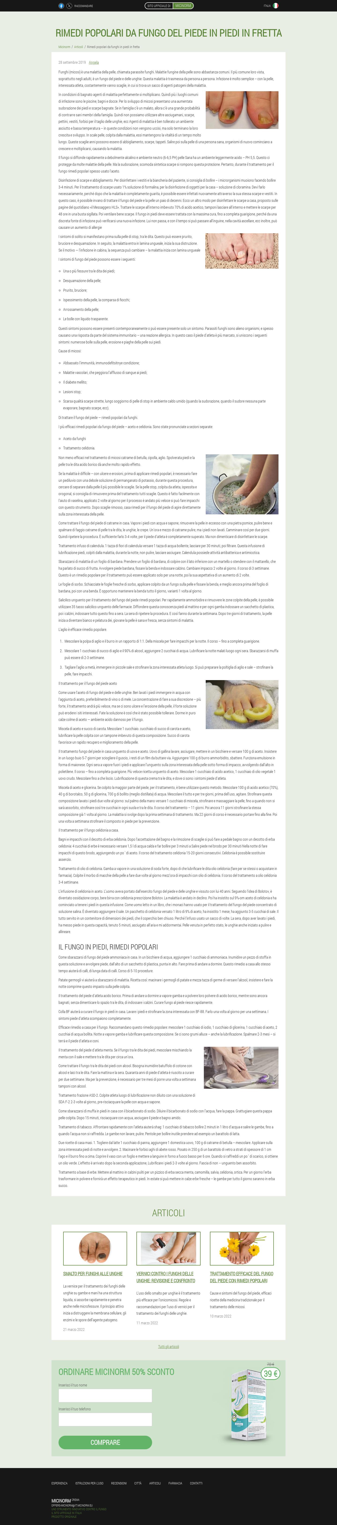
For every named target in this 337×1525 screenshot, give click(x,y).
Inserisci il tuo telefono (75, 1409)
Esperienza (59, 1483)
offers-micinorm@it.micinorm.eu (72, 1505)
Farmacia (175, 1483)
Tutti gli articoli (168, 1346)
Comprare (105, 1442)
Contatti (196, 1483)
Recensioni (119, 1483)
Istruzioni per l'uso (89, 1483)
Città (138, 1483)
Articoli (155, 1483)
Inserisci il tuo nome (73, 1385)
